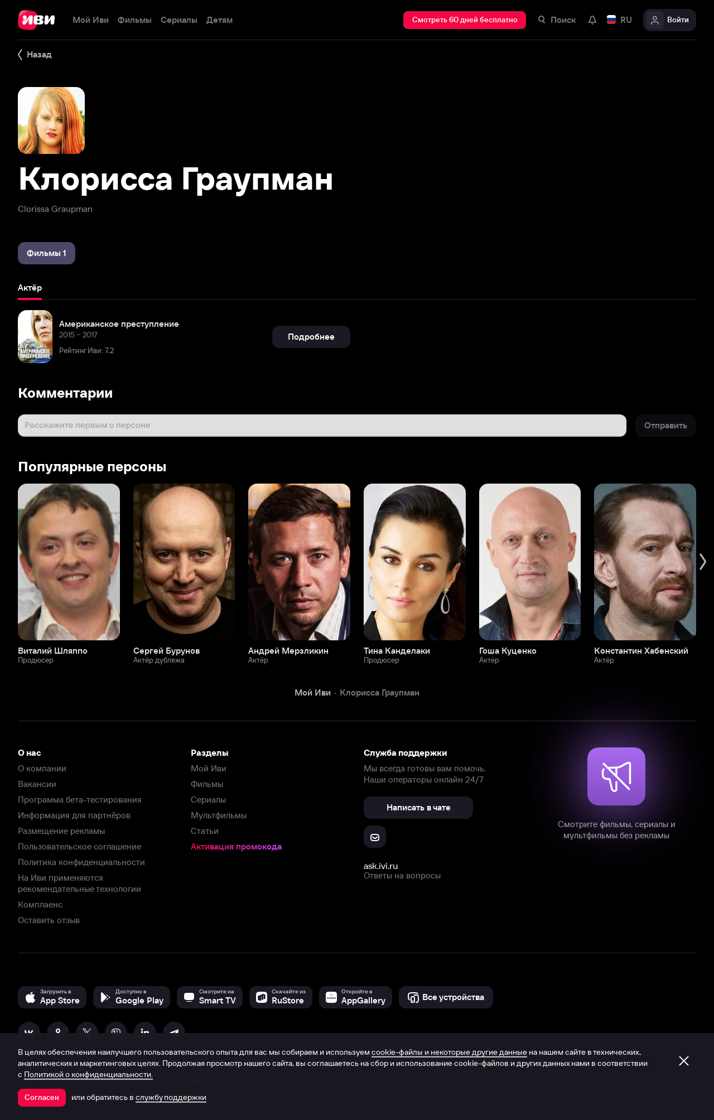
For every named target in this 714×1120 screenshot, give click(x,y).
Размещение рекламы (61, 831)
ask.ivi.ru (381, 866)
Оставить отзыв (49, 920)
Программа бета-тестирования (80, 799)
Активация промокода (236, 846)
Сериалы (208, 799)
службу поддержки (171, 1097)
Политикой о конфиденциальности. (88, 1074)
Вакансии (37, 784)
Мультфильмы (219, 815)
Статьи (205, 831)
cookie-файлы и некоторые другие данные (449, 1051)
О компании (42, 768)
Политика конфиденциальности (81, 862)
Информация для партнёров (74, 815)
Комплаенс (40, 904)
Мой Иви (208, 768)
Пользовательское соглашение (79, 846)
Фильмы (207, 784)
